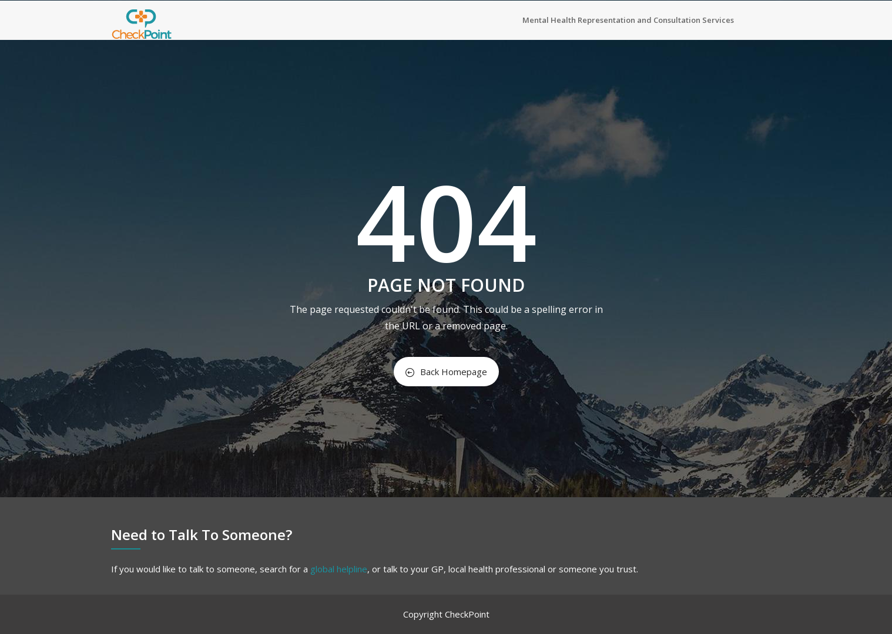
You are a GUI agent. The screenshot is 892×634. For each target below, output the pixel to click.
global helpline (338, 569)
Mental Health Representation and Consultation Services (628, 20)
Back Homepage (446, 371)
